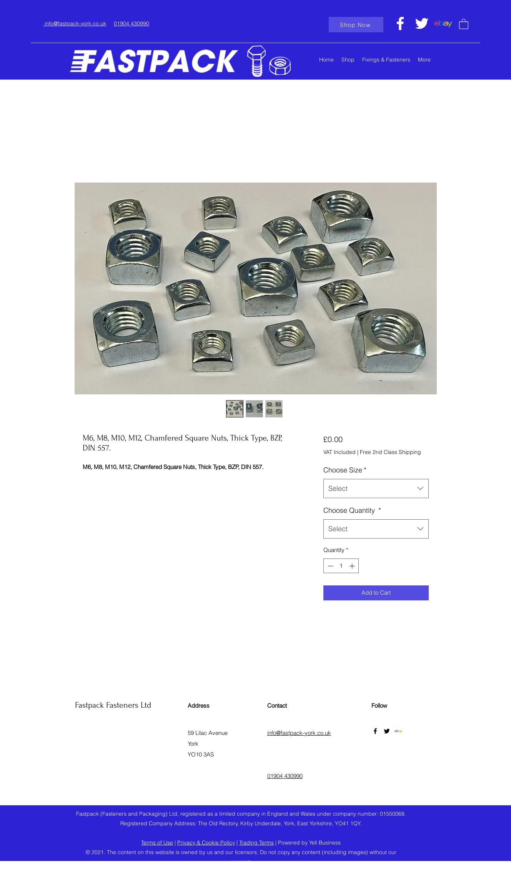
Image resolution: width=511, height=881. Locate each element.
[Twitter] (422, 23)
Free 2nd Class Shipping (390, 452)
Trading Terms (256, 842)
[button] (463, 23)
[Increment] (353, 566)
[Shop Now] (356, 24)
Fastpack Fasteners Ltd (113, 705)
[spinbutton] (341, 566)
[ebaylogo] (443, 23)
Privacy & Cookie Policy (206, 842)
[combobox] (375, 488)
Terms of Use (157, 842)
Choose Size (344, 469)
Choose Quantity (352, 510)
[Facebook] (400, 23)
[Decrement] (330, 566)
